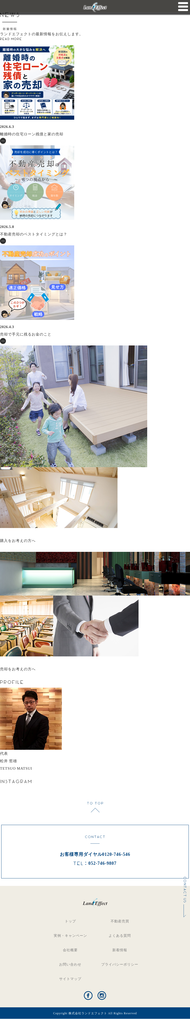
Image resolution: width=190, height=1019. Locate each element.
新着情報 (119, 950)
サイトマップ (70, 979)
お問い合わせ (70, 964)
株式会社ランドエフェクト (88, 1013)
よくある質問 (120, 936)
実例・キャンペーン (70, 936)
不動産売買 (120, 921)
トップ (70, 921)
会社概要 (70, 950)
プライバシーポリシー (119, 964)
